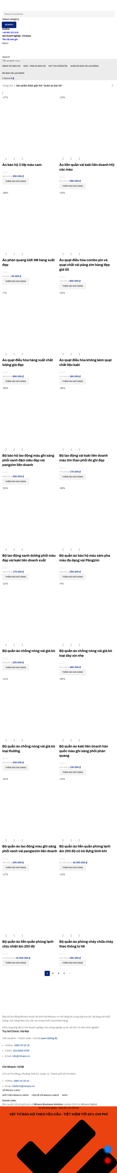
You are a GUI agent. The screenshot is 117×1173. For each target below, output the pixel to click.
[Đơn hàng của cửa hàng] (112, 85)
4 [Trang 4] (64, 973)
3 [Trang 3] (58, 973)
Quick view (14, 159)
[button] (15, 181)
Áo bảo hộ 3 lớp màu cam (22, 165)
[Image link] (19, 1010)
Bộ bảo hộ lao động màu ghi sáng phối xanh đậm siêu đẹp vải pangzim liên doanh (28, 460)
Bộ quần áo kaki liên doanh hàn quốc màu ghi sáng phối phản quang (83, 751)
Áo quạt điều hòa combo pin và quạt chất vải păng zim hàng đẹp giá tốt (84, 264)
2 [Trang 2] (52, 973)
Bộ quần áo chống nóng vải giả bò (28, 651)
